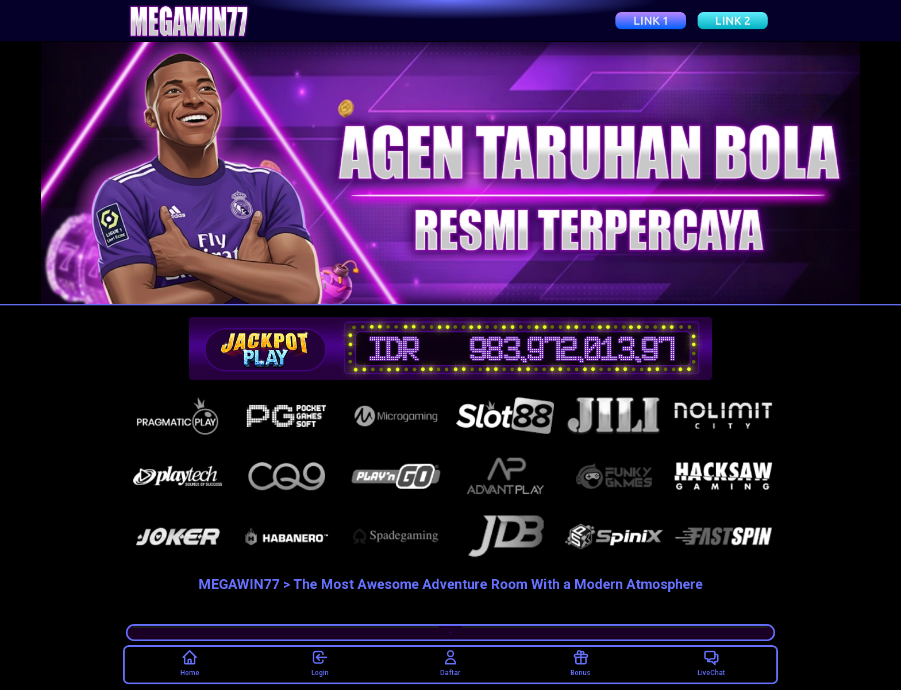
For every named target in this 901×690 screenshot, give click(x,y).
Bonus (581, 663)
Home (189, 663)
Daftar (450, 663)
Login (320, 663)
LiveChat (711, 663)
